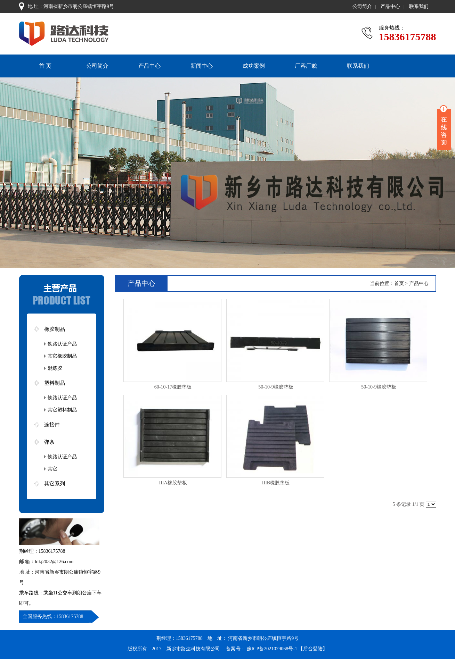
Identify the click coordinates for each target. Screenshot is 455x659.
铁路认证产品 (62, 344)
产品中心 (390, 6)
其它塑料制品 (62, 409)
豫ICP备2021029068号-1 (271, 648)
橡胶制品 (54, 329)
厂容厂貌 (306, 66)
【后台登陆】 (312, 648)
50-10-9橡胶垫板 (275, 387)
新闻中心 (201, 66)
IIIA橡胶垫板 (173, 482)
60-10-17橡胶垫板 (173, 387)
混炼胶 (55, 368)
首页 (399, 283)
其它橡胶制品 (62, 356)
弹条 (49, 442)
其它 (52, 469)
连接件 (52, 424)
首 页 (45, 66)
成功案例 (254, 66)
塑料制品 (54, 383)
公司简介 (362, 6)
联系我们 (419, 6)
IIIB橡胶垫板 (276, 482)
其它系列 (54, 483)
